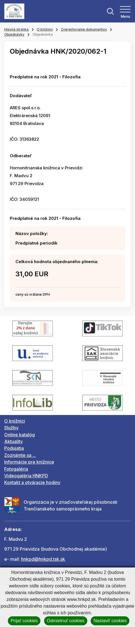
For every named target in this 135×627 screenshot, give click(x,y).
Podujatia (14, 448)
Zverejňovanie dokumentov (84, 29)
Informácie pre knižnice (29, 462)
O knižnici (45, 29)
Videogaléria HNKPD (26, 475)
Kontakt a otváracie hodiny (32, 482)
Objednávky (14, 34)
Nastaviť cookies (110, 620)
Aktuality (13, 441)
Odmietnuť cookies (65, 620)
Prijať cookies (24, 620)
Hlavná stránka (16, 29)
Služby (11, 427)
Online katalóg (19, 434)
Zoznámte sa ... (20, 455)
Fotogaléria (16, 469)
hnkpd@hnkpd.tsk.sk (43, 559)
